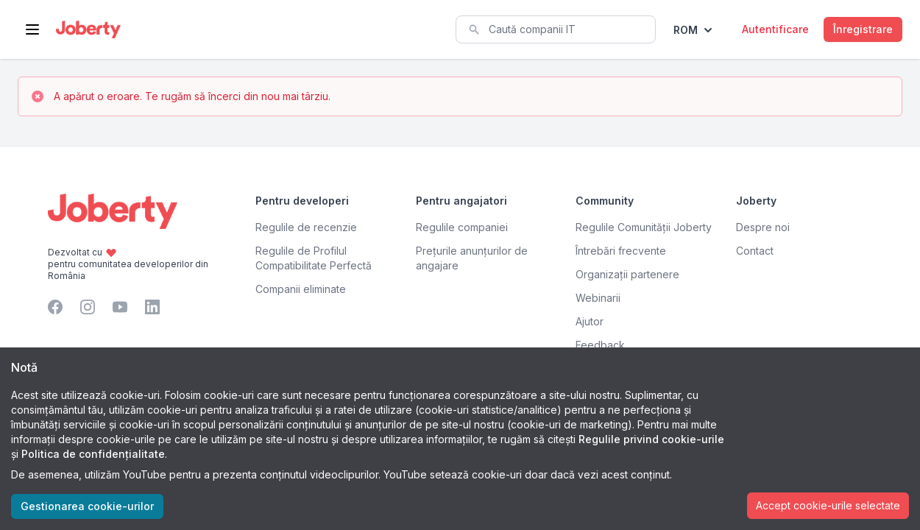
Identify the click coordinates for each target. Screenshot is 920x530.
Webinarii (598, 298)
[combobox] (555, 29)
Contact (755, 250)
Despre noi (763, 227)
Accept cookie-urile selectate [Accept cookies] (828, 505)
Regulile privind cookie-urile (651, 439)
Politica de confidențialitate (93, 454)
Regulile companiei (462, 227)
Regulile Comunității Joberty (644, 227)
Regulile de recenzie (306, 227)
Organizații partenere (627, 274)
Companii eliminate (300, 289)
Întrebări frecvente (621, 250)
